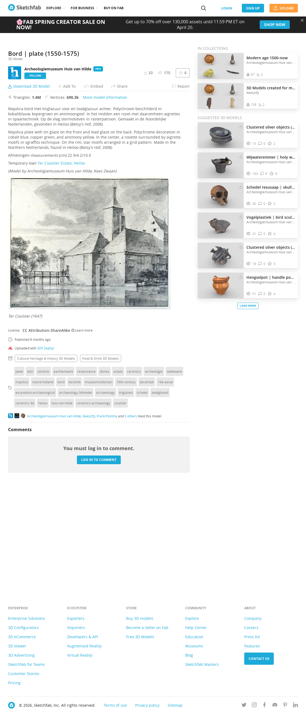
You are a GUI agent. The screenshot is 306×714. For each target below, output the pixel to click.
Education (194, 636)
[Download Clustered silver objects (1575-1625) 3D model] (240, 126)
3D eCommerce (22, 636)
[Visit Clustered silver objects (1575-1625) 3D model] (221, 135)
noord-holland (42, 483)
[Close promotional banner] (302, 20)
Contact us (259, 658)
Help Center (196, 627)
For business (82, 8)
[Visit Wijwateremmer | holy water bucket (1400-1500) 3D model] (221, 165)
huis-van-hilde (62, 504)
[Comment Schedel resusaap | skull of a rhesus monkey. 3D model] (262, 203)
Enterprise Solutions (26, 618)
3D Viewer (17, 646)
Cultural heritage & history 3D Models (46, 460)
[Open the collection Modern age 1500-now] (221, 66)
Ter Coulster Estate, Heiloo (61, 264)
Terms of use (115, 705)
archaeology (105, 494)
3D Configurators (23, 627)
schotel (142, 494)
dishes (104, 473)
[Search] (203, 8)
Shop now (274, 24)
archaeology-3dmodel (75, 494)
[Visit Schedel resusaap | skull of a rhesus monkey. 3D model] (221, 195)
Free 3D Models (140, 636)
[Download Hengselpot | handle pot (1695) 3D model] (240, 276)
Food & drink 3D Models (100, 460)
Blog (189, 655)
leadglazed (160, 494)
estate (118, 473)
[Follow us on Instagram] (254, 705)
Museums (194, 646)
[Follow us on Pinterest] (285, 705)
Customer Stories (23, 673)
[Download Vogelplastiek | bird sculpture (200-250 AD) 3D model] (240, 216)
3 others (131, 517)
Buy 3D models (139, 618)
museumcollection (98, 483)
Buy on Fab (113, 8)
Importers (76, 627)
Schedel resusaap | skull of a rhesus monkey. (270, 187)
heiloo (42, 504)
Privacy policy (147, 705)
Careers (251, 627)
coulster (120, 504)
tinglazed (126, 494)
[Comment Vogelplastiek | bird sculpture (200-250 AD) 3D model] (262, 233)
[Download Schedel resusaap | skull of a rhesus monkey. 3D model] (240, 186)
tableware (174, 473)
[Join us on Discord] (274, 705)
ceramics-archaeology (93, 504)
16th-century (126, 483)
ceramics (134, 473)
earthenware (63, 473)
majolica (21, 483)
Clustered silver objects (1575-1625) (270, 127)
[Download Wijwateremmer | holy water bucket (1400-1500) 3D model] (240, 156)
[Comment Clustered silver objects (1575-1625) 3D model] (262, 143)
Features (252, 646)
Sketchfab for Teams (26, 664)
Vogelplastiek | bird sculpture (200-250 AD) (270, 217)
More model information (105, 198)
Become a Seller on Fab (147, 627)
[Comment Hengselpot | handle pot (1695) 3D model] (262, 294)
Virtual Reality (79, 655)
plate (19, 473)
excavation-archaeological (35, 494)
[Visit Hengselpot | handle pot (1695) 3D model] (221, 286)
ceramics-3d (24, 504)
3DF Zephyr (45, 449)
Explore (53, 8)
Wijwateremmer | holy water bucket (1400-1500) (270, 157)
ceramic (43, 473)
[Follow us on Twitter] (244, 705)
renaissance (86, 473)
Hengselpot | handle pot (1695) (270, 277)
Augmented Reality (84, 646)
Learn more (82, 432)
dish (30, 473)
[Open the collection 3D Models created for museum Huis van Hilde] (221, 96)
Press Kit (252, 636)
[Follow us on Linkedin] (295, 705)
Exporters (75, 618)
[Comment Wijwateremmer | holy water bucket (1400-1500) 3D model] (264, 173)
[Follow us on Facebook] (264, 705)
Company (252, 618)
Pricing (14, 682)
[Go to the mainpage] (24, 8)
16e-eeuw (165, 483)
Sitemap (175, 705)
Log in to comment (98, 561)
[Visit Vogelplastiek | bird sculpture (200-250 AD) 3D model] (221, 225)
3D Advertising (21, 655)
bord (60, 483)
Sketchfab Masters (202, 664)
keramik (75, 483)
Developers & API (82, 636)
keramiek (147, 483)
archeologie (154, 473)
